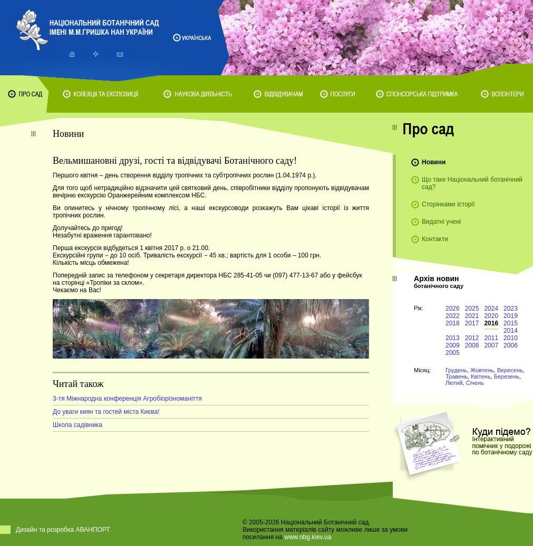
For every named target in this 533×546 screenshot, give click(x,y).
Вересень (510, 370)
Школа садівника (77, 425)
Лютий (454, 383)
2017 (472, 323)
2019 (510, 316)
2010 (510, 338)
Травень (456, 376)
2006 (510, 345)
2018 (452, 323)
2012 (472, 338)
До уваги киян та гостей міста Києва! (106, 411)
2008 (472, 345)
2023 (510, 308)
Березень (506, 376)
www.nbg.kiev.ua (307, 537)
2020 (491, 316)
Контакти (435, 239)
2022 (452, 316)
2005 (452, 352)
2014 (510, 330)
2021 (472, 316)
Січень (475, 383)
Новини (433, 162)
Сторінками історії (448, 204)
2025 (472, 308)
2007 (491, 345)
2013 (452, 338)
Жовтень (482, 370)
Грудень (456, 370)
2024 (491, 308)
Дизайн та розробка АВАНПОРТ (63, 529)
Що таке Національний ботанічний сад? (472, 183)
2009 (452, 345)
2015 (510, 323)
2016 (491, 323)
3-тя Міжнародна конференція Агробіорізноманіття (127, 398)
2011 (491, 338)
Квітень (481, 376)
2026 (452, 308)
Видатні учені (441, 221)
